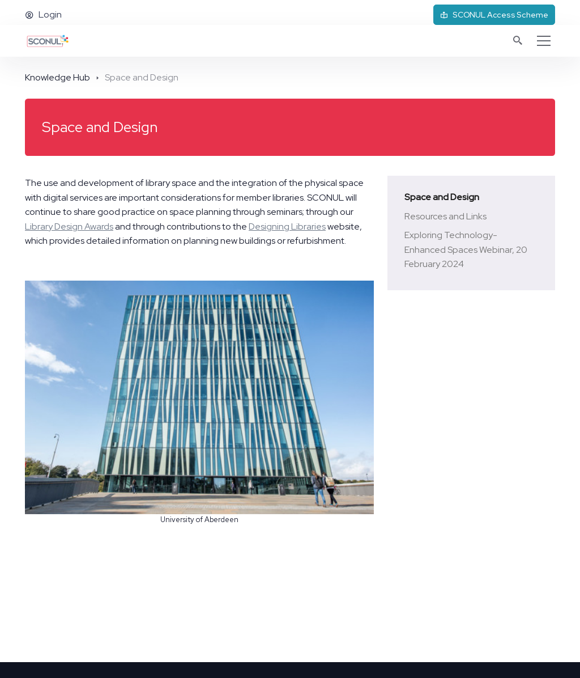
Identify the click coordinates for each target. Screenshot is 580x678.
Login (43, 14)
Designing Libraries (287, 226)
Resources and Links (445, 216)
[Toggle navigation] (543, 40)
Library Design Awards (69, 226)
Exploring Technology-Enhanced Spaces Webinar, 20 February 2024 (465, 249)
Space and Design (441, 197)
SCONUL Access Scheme (494, 15)
